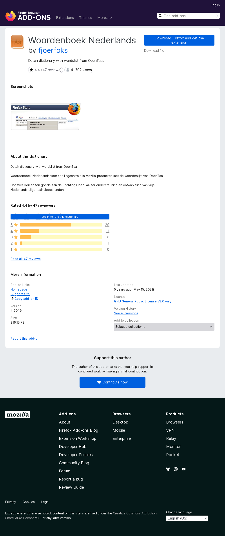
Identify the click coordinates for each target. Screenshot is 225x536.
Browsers (174, 422)
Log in (215, 5)
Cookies (29, 502)
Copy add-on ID (24, 298)
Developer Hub (72, 446)
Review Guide (71, 487)
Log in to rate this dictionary (60, 216)
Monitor (173, 446)
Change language (179, 512)
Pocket (172, 454)
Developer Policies (76, 454)
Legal (45, 502)
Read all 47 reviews (26, 259)
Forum (64, 471)
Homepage (19, 289)
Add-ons (67, 414)
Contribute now (112, 382)
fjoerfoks (53, 50)
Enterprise (121, 438)
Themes (85, 17)
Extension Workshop (77, 438)
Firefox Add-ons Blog (78, 430)
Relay (171, 438)
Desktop (120, 422)
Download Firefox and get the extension (179, 40)
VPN (170, 430)
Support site (20, 294)
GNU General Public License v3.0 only (142, 301)
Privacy (10, 502)
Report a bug (71, 479)
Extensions (65, 17)
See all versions (126, 313)
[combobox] (188, 16)
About (64, 422)
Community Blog (74, 462)
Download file (154, 50)
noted (46, 513)
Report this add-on (25, 338)
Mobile (118, 430)
